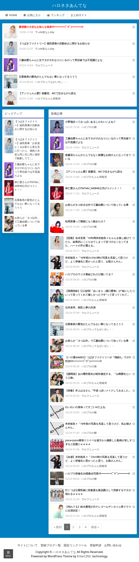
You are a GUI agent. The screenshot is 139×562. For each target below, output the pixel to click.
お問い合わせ (113, 545)
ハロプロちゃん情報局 (47, 98)
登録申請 (95, 545)
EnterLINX (84, 556)
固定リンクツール (75, 545)
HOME (11, 15)
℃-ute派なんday (44, 32)
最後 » (95, 527)
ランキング (56, 15)
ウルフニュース (44, 65)
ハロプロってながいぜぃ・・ (51, 82)
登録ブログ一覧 (51, 545)
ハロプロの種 (89, 127)
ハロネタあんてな (64, 552)
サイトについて (27, 545)
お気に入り (32, 15)
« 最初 (58, 527)
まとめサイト (79, 15)
